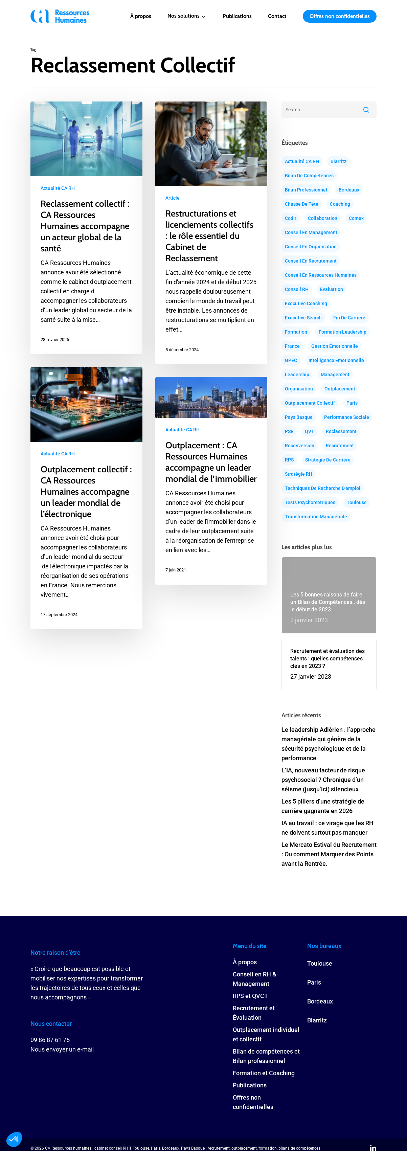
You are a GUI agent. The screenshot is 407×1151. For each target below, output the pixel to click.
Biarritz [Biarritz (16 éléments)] (338, 161)
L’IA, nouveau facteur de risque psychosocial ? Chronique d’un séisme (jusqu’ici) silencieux (323, 780)
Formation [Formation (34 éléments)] (296, 332)
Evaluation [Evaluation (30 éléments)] (331, 289)
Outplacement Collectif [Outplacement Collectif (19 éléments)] (310, 403)
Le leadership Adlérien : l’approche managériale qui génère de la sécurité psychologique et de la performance (328, 744)
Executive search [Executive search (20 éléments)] (303, 317)
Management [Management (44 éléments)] (335, 374)
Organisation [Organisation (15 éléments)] (299, 388)
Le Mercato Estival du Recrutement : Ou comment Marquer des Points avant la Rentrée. (329, 854)
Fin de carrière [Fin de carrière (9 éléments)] (349, 317)
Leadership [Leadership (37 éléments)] (297, 374)
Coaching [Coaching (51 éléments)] (340, 204)
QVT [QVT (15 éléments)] (309, 431)
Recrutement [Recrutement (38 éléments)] (340, 445)
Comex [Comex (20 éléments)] (356, 218)
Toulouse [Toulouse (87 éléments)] (357, 502)
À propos (245, 962)
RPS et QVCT (250, 995)
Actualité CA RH (58, 188)
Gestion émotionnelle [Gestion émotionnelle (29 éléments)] (334, 346)
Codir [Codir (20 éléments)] (290, 218)
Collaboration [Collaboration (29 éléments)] (322, 218)
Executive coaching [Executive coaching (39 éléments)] (306, 303)
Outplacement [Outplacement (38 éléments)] (339, 388)
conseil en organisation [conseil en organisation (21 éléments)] (311, 246)
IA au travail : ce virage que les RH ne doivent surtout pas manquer (327, 827)
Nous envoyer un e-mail (62, 1049)
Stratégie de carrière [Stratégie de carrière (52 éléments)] (328, 459)
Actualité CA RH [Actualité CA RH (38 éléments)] (302, 161)
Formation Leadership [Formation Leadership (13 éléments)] (342, 332)
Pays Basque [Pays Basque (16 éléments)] (299, 417)
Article (172, 198)
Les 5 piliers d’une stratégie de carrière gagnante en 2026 (322, 806)
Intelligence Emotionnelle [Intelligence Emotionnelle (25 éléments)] (336, 360)
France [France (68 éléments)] (292, 346)
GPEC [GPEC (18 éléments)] (291, 360)
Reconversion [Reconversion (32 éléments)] (299, 445)
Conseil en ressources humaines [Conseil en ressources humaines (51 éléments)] (321, 275)
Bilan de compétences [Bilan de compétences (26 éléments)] (309, 175)
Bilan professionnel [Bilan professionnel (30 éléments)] (306, 190)
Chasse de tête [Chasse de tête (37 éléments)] (301, 204)
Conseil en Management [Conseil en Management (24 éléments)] (311, 232)
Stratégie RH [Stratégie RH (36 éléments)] (298, 474)
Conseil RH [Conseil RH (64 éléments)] (297, 289)
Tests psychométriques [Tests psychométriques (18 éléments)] (310, 502)
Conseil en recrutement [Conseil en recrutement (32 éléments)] (311, 261)
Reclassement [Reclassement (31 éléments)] (341, 431)
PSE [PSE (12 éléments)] (289, 431)
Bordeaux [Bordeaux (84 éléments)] (349, 190)
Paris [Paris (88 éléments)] (352, 403)
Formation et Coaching (264, 1073)
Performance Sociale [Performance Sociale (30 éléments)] (346, 417)
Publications (250, 1085)
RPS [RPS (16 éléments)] (289, 459)
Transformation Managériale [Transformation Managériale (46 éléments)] (316, 516)
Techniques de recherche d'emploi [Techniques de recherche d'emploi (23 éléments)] (322, 488)
